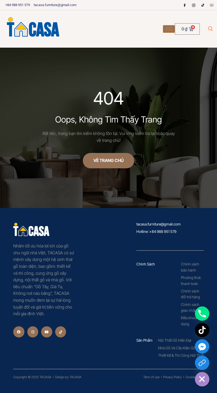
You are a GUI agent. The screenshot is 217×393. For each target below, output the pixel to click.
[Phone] (202, 313)
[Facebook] (185, 5)
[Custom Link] (202, 363)
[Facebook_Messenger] (202, 346)
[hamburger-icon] (169, 29)
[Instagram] (194, 5)
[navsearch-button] (210, 29)
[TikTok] (202, 330)
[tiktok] (203, 5)
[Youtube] (212, 5)
